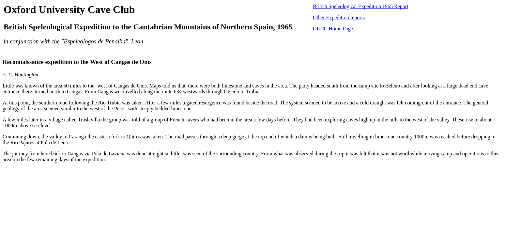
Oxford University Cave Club (69, 9)
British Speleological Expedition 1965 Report (360, 6)
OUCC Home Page (333, 28)
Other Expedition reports (339, 17)
